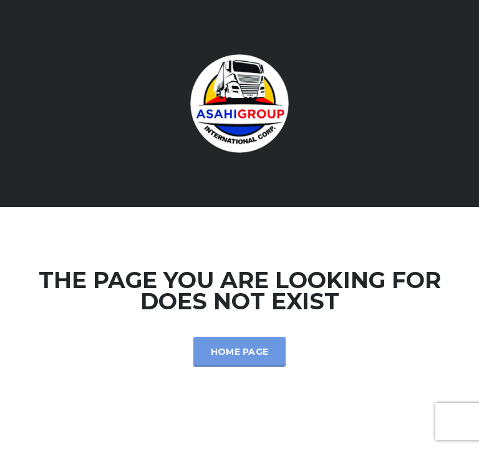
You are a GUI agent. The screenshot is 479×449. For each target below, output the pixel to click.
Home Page (240, 351)
